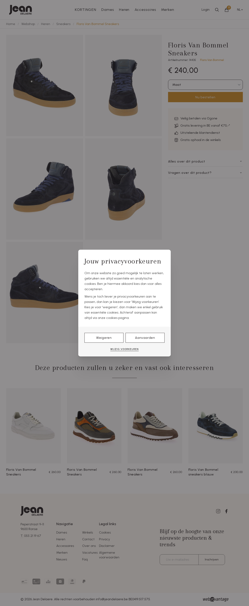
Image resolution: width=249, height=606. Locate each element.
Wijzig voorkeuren (124, 349)
